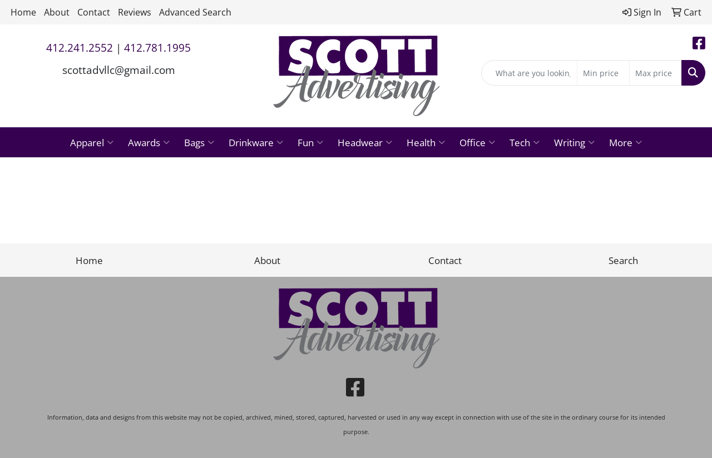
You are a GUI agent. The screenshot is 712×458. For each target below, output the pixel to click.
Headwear (365, 142)
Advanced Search (195, 12)
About (57, 12)
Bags (199, 142)
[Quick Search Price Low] (603, 73)
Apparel (91, 142)
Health (426, 142)
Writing (574, 142)
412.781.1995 (157, 47)
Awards (149, 142)
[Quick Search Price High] (655, 73)
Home (23, 12)
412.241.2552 (79, 47)
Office (477, 142)
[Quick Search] (529, 73)
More (625, 142)
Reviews (134, 12)
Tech (525, 142)
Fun (310, 142)
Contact (93, 12)
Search (623, 260)
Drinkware (256, 142)
